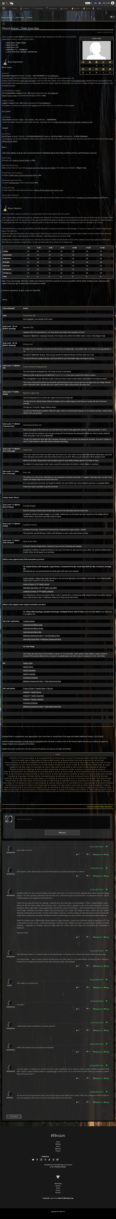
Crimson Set (28, 344)
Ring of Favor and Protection (12, 173)
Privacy (58, 1190)
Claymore (5, 73)
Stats (16, 49)
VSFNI (9, 985)
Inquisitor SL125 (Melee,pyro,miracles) (72, 790)
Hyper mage (14, 790)
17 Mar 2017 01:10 (96, 889)
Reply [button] (106, 854)
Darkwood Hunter (17, 772)
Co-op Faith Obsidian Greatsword (51, 765)
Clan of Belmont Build (29, 765)
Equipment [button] (51, 8)
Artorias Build (59, 758)
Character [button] (37, 8)
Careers (58, 1186)
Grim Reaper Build (40, 785)
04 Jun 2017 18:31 (96, 847)
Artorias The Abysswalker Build (78, 758)
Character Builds (19, 17)
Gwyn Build (76, 785)
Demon (57, 772)
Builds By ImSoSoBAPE (29, 762)
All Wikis (58, 1144)
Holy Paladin (99, 787)
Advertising (58, 1183)
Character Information (6, 17)
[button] (88, 3)
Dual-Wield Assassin (48, 776)
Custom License (60, 1167)
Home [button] (13, 8)
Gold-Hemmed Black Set (32, 425)
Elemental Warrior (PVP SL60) (87, 776)
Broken (15, 762)
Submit (62, 833)
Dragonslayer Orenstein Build (28, 776)
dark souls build (90, 767)
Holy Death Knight (67, 787)
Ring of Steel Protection (10, 195)
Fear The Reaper (94, 781)
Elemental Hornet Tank (66, 776)
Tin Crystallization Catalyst (11, 91)
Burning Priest (45, 762)
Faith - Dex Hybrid (98, 778)
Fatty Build (82, 781)
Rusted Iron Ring (61, 375)
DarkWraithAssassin (33, 772)
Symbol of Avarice (30, 525)
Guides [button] (86, 8)
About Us (58, 1148)
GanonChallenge (40, 783)
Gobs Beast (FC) (75, 783)
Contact (58, 1151)
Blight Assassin (54, 760)
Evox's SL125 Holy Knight (80, 778)
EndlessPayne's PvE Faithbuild (44, 778)
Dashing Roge (47, 772)
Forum (58, 1146)
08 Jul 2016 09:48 (97, 1001)
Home (58, 1142)
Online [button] (63, 8)
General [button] (24, 8)
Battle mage (24, 760)
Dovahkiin (73, 774)
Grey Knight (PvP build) (23, 785)
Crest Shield (6, 117)
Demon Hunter (68, 772)
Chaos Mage (84, 762)
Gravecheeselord (89, 783)
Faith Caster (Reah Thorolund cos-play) (33, 781)
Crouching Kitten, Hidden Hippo (91, 765)
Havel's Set (27, 450)
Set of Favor (6, 134)
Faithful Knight (54, 781)
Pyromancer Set (29, 315)
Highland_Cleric (41, 787)
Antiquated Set (41, 367)
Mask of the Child (29, 541)
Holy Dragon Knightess (84, 787)
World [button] (75, 8)
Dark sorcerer (78, 767)
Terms (58, 1188)
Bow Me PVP (89, 760)
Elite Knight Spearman (23, 778)
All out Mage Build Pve (45, 758)
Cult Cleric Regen (24, 767)
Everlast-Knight (63, 778)
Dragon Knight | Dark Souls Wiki (20, 28)
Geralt (51, 783)
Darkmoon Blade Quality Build (47, 769)
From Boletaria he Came (23, 783)
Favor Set (26, 472)
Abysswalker (29, 758)
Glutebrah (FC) (61, 783)
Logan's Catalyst (8, 100)
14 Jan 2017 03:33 (96, 951)
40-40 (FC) (13, 758)
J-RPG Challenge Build (96, 790)
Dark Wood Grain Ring (10, 165)
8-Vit (21, 758)
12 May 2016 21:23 (96, 1092)
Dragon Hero (100, 774)
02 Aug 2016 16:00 (96, 980)
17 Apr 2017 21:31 (96, 868)
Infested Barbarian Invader (46, 790)
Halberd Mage (88, 785)
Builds (58, 754)
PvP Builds (29, 17)
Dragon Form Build (86, 774)
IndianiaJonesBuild (28, 790)
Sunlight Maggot (29, 506)
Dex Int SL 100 (97, 772)
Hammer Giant (16, 787)
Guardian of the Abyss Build (60, 785)
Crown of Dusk (28, 367)
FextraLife (46, 1198)
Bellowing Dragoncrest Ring (12, 180)
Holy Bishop (54, 787)
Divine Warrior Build (61, 774)
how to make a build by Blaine (23, 39)
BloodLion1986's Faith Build (72, 760)
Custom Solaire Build (52, 767)
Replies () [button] (97, 854)
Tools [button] (97, 8)
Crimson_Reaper (71, 765)
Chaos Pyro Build (97, 762)
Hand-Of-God (29, 787)
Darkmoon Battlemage (26, 769)
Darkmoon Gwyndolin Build (86, 769)
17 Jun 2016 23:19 (96, 1022)
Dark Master (66, 767)
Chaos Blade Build (59, 762)
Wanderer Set (28, 327)
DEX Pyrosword (16, 774)
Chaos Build (73, 762)
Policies (58, 1192)
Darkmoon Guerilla (67, 769)
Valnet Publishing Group (65, 1198)
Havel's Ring (6, 158)
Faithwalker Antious (69, 781)
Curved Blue (37, 767)
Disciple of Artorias (31, 774)
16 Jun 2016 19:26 (96, 1044)
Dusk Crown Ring (8, 188)
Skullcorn (10, 1098)
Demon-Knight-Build (83, 772)
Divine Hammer (45, 774)
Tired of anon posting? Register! (99, 807)
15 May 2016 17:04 (96, 1065)
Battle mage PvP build (39, 760)
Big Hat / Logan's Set (31, 393)
